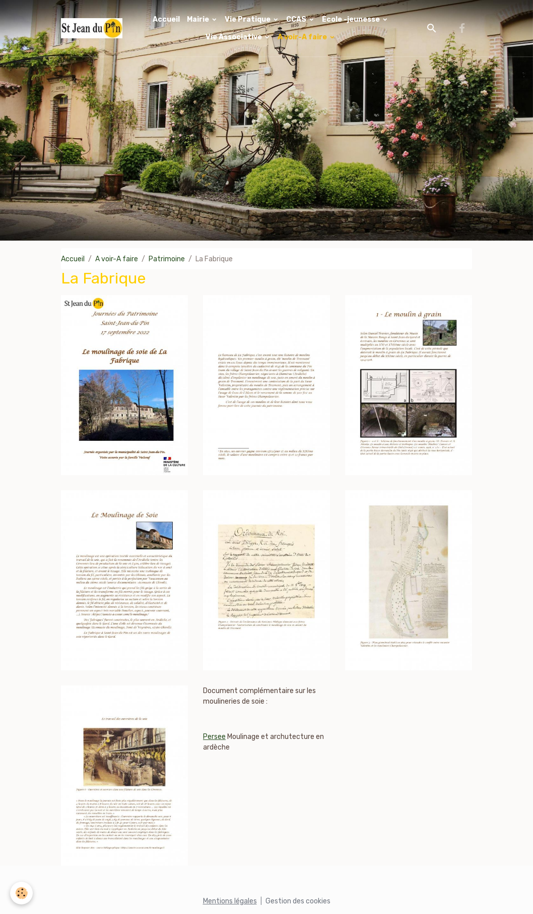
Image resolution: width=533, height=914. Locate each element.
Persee (214, 736)
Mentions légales (230, 901)
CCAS (297, 19)
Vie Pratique (248, 19)
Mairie (199, 19)
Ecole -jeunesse (351, 19)
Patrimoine (167, 259)
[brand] (91, 28)
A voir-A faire (303, 37)
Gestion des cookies (297, 901)
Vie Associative (234, 37)
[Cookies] (21, 893)
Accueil (166, 19)
